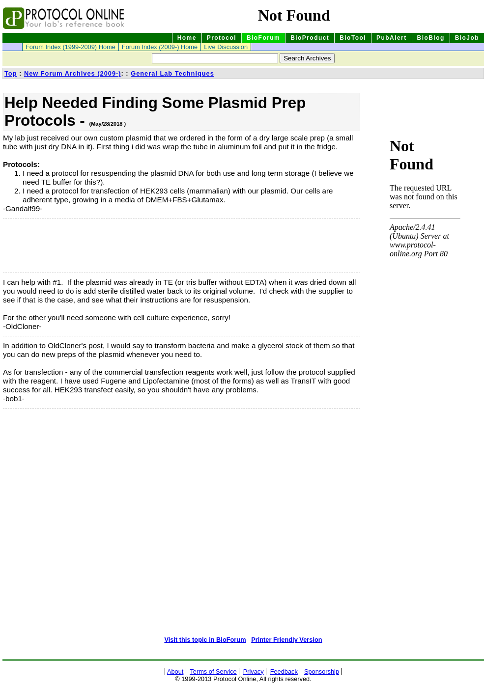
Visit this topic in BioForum (205, 639)
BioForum (263, 37)
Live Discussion (226, 47)
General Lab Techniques (172, 73)
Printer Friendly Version (286, 639)
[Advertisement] (52, 245)
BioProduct (309, 37)
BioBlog (431, 37)
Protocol (221, 37)
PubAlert (391, 37)
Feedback (284, 671)
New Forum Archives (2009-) (72, 73)
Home (187, 37)
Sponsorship (321, 671)
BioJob (467, 37)
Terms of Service (213, 671)
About (175, 671)
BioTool (353, 37)
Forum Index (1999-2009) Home (70, 47)
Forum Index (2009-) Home (160, 47)
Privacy (253, 671)
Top (10, 73)
